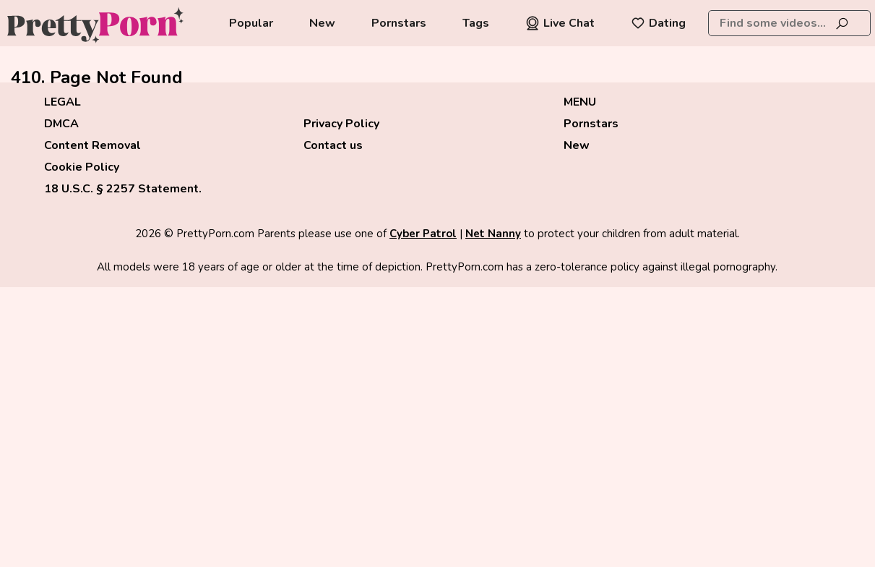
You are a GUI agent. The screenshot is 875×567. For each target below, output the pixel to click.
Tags (475, 23)
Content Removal (92, 145)
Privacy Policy (341, 124)
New (322, 23)
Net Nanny (493, 233)
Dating (658, 23)
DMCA (61, 124)
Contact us (333, 145)
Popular (251, 23)
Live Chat (560, 23)
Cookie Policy (81, 167)
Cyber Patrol (423, 233)
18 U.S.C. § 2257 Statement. (123, 189)
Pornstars (398, 23)
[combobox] (789, 23)
